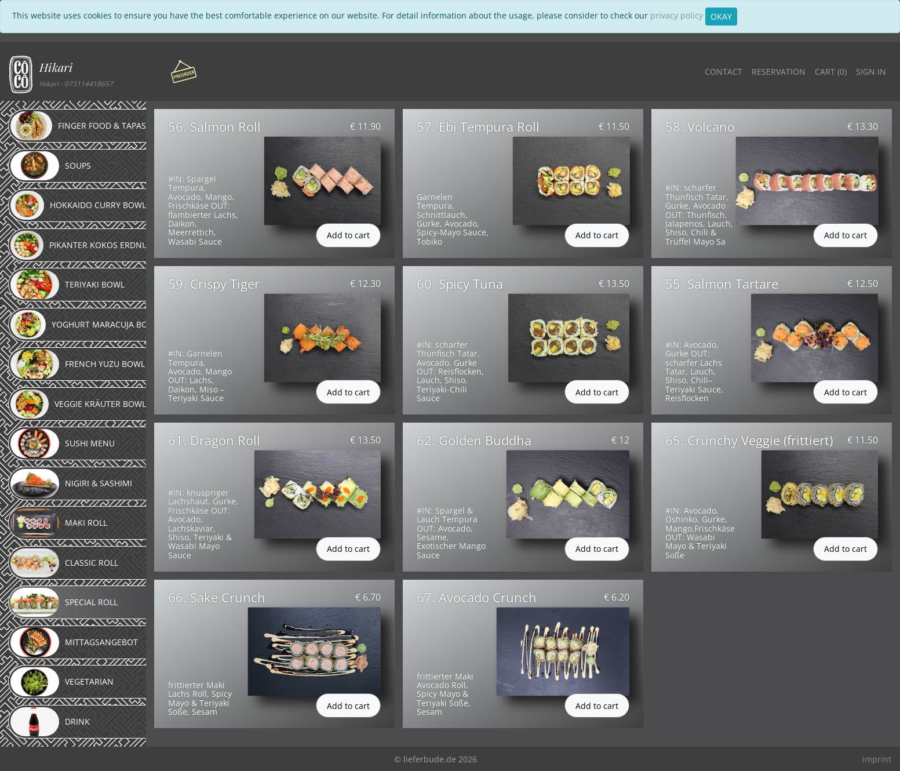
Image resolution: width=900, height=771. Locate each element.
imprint (876, 759)
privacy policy (676, 15)
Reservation (779, 71)
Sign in (871, 71)
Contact (723, 71)
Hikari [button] (55, 67)
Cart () (831, 71)
